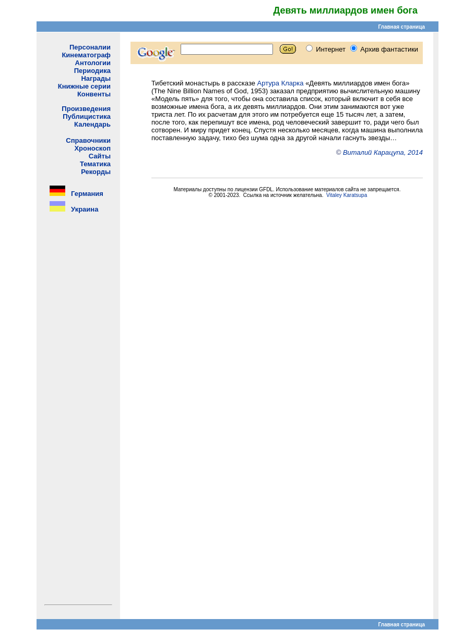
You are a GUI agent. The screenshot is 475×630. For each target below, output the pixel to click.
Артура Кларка (280, 83)
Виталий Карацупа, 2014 (383, 152)
